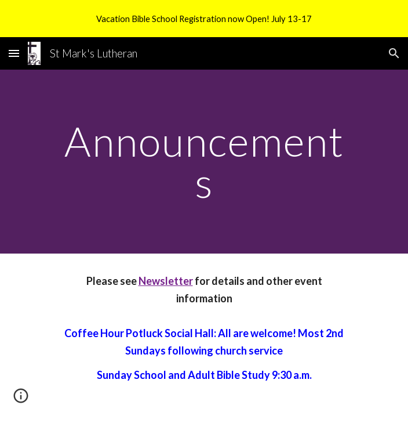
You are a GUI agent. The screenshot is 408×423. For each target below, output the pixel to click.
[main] (204, 161)
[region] (204, 18)
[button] (14, 53)
